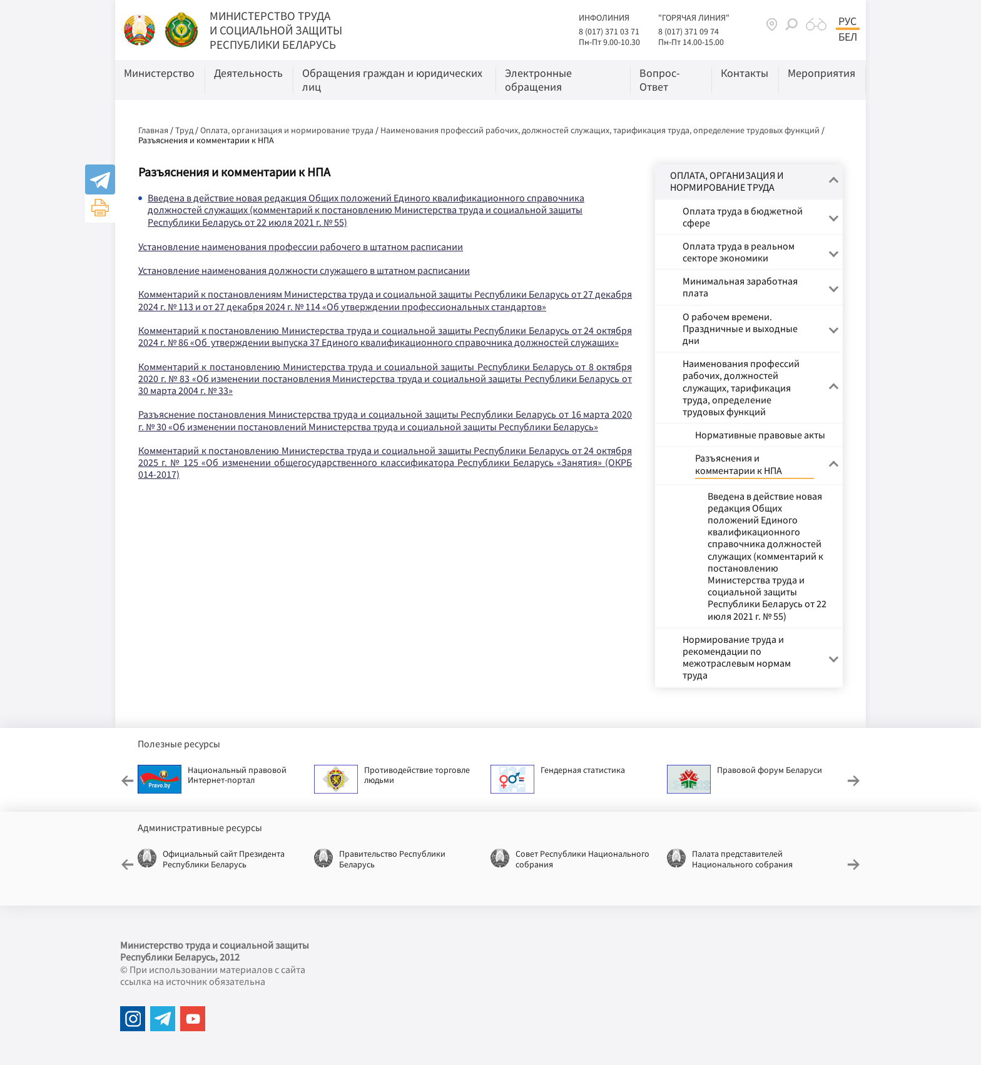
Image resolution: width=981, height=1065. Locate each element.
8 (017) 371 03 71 (609, 31)
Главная (153, 130)
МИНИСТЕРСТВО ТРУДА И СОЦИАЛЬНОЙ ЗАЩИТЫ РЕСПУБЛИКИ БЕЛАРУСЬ (276, 30)
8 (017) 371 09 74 (688, 31)
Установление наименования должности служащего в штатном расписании (304, 270)
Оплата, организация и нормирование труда (287, 130)
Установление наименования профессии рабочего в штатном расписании (300, 246)
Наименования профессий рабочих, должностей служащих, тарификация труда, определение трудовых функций (600, 130)
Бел (847, 37)
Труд (184, 130)
